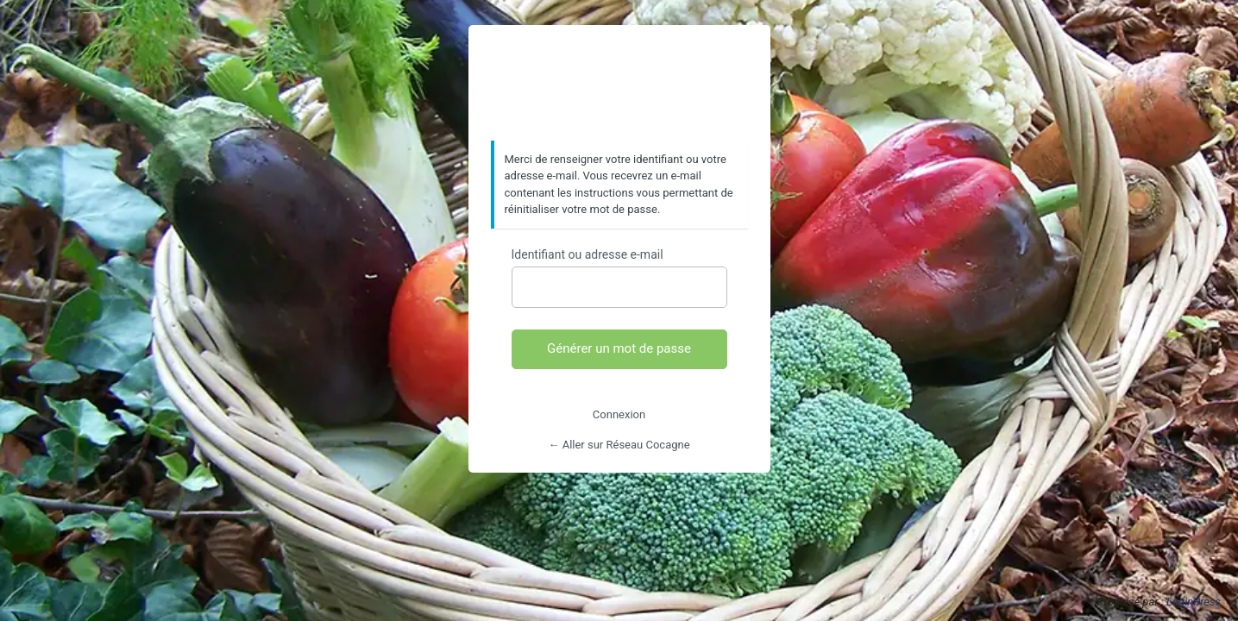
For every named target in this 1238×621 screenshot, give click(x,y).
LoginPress (1193, 601)
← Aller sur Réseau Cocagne (618, 444)
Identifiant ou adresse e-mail (587, 254)
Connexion (619, 414)
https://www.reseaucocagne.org (619, 83)
